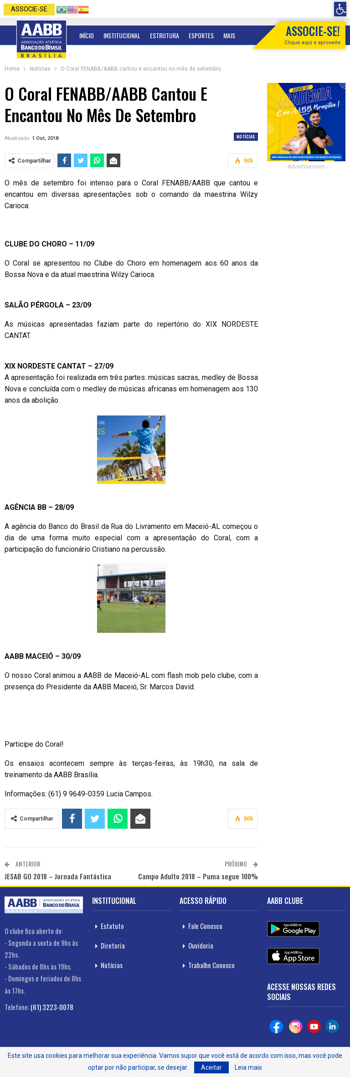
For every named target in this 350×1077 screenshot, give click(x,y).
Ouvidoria (200, 945)
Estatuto (112, 926)
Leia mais (248, 1067)
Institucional (121, 35)
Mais (229, 35)
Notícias (246, 136)
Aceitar (211, 1067)
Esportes (201, 35)
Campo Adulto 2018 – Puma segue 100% (198, 876)
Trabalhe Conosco (211, 965)
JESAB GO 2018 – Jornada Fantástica (58, 876)
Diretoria (113, 945)
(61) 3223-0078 (52, 1007)
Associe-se (29, 9)
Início (86, 35)
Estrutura (164, 35)
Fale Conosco (205, 926)
